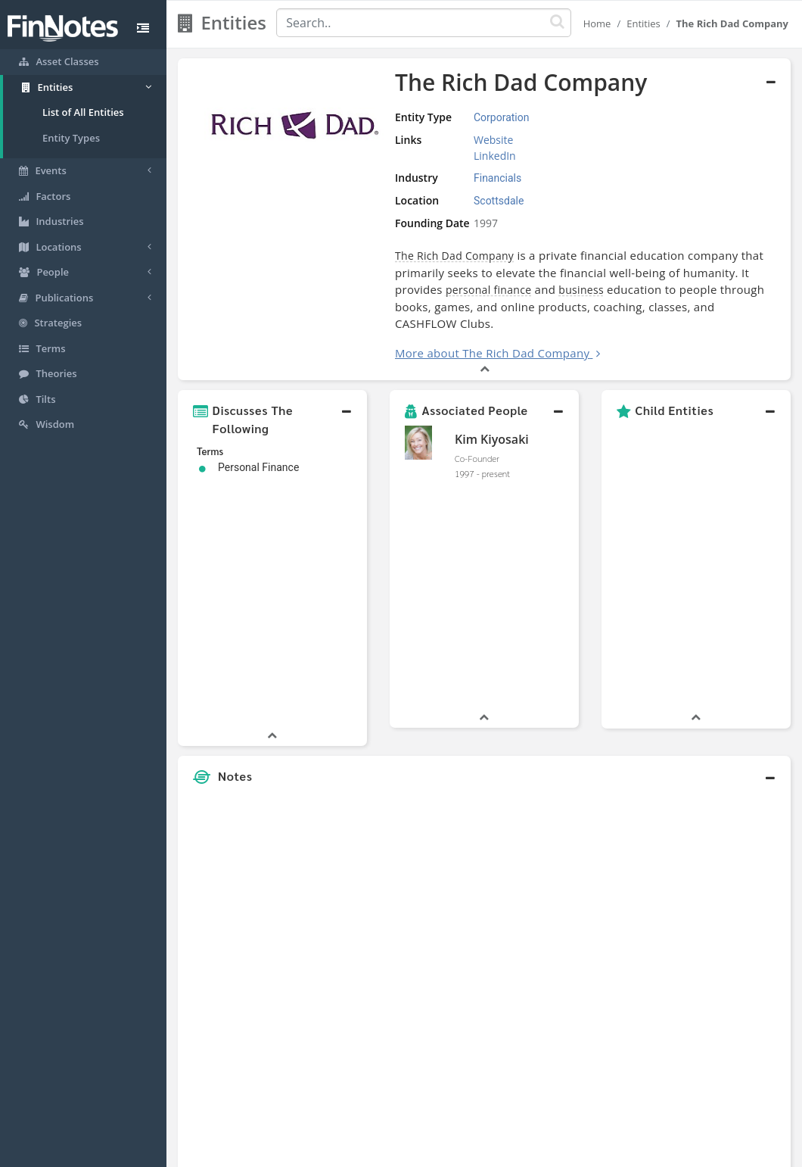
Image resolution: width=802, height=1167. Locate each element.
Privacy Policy (411, 1152)
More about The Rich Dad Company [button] (492, 352)
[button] (272, 419)
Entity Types (71, 138)
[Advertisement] (711, 796)
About (301, 1152)
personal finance (488, 289)
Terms (470, 1152)
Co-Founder (477, 458)
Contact (517, 1152)
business (581, 289)
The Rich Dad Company (454, 255)
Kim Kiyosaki (492, 439)
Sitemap (347, 1152)
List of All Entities (83, 112)
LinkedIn (495, 155)
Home (597, 23)
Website (493, 140)
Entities (643, 23)
